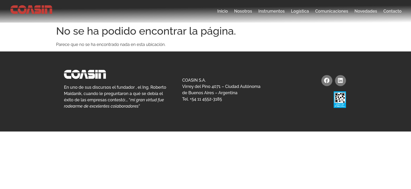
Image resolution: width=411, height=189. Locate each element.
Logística (300, 11)
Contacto (392, 11)
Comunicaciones (331, 11)
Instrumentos (271, 11)
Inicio (222, 11)
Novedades (365, 11)
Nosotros (243, 11)
